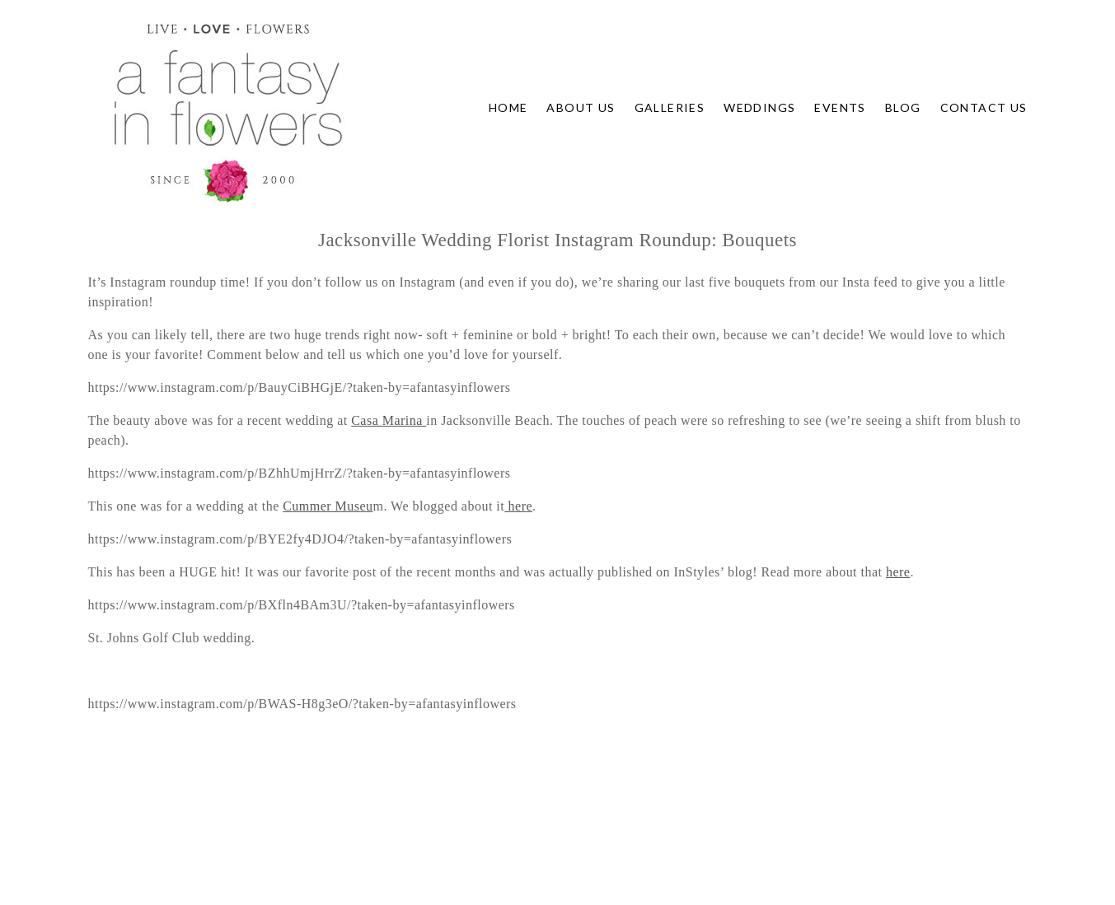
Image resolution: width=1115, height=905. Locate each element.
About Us (580, 107)
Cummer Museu (327, 506)
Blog (903, 107)
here (518, 506)
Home (508, 107)
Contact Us (984, 107)
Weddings (759, 107)
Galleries (670, 107)
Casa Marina (388, 420)
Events (839, 107)
